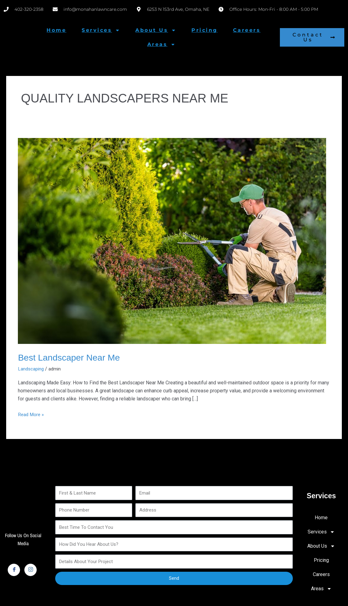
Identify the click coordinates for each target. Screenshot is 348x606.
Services (101, 30)
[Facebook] (14, 570)
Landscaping (31, 369)
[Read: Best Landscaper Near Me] (172, 241)
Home (56, 30)
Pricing (204, 30)
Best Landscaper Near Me (71, 357)
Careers (247, 30)
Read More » (31, 413)
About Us (155, 30)
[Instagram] (30, 570)
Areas (161, 44)
